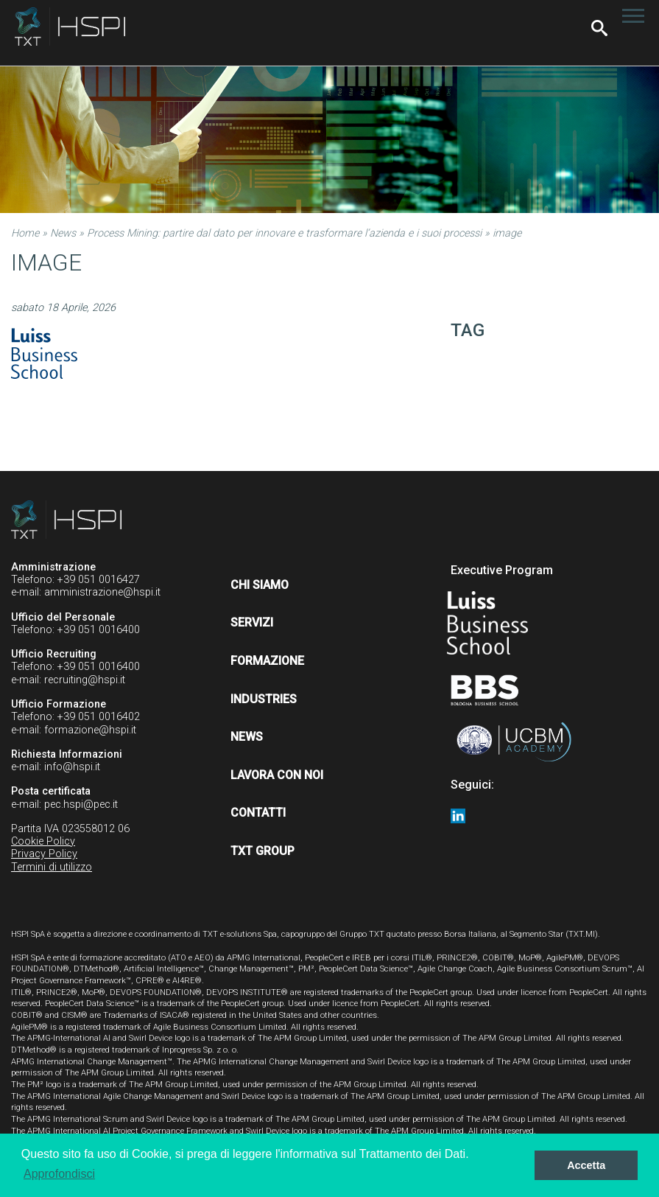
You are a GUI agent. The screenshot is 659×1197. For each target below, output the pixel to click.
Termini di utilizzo (51, 867)
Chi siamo (259, 585)
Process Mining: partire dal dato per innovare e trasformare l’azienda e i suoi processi (284, 233)
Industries (263, 699)
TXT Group (262, 851)
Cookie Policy (43, 841)
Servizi (251, 622)
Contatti (258, 813)
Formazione (267, 661)
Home (25, 233)
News (63, 233)
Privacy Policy (44, 854)
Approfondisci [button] (59, 1174)
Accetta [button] (586, 1165)
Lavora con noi (276, 775)
